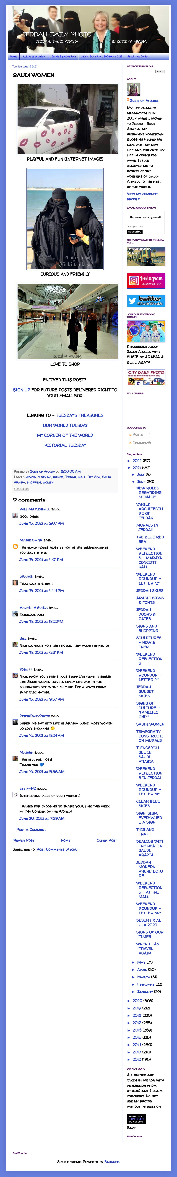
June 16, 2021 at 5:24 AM (42, 735)
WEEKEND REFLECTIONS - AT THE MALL (149, 890)
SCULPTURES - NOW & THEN (148, 642)
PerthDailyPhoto (35, 716)
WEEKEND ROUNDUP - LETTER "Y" (148, 675)
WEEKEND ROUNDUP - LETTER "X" (148, 790)
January (145, 991)
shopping (34, 482)
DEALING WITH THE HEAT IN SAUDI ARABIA (150, 848)
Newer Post (23, 840)
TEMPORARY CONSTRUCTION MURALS (149, 736)
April (142, 969)
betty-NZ (28, 788)
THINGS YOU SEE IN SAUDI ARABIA (147, 754)
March (144, 977)
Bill (23, 638)
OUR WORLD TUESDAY (65, 425)
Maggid (26, 752)
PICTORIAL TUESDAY (65, 445)
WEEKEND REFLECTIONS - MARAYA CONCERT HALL (149, 558)
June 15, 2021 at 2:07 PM (42, 523)
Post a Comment (31, 829)
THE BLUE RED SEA (150, 539)
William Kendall (35, 509)
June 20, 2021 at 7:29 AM (42, 818)
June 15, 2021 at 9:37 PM (42, 699)
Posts (136, 434)
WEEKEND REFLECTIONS (149, 659)
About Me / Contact (139, 57)
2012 (137, 1059)
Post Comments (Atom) (57, 849)
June (142, 481)
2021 (137, 468)
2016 (138, 1030)
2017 (137, 1022)
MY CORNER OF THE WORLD (65, 435)
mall (82, 477)
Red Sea (93, 477)
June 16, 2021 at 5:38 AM (42, 771)
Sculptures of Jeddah (34, 57)
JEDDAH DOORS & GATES (145, 614)
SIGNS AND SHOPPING (147, 628)
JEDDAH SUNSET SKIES (145, 691)
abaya (31, 477)
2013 (137, 1052)
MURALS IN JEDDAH (147, 527)
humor (58, 477)
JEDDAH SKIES (149, 590)
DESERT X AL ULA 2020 (148, 923)
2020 (138, 1000)
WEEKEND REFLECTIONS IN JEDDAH (149, 773)
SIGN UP (21, 390)
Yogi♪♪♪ (26, 669)
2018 (138, 1015)
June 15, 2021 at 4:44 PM (42, 590)
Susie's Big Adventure (64, 57)
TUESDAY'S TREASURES (79, 415)
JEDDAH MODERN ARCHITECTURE (149, 869)
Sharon (26, 576)
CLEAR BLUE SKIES (148, 804)
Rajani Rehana (34, 607)
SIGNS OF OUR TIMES (150, 934)
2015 (137, 1037)
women (48, 482)
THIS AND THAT (145, 832)
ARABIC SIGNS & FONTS (150, 600)
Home (13, 57)
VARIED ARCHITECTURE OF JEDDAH (149, 511)
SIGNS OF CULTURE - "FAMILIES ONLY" (148, 710)
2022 (138, 460)
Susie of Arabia (144, 100)
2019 (137, 1008)
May (141, 962)
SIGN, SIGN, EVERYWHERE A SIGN (149, 818)
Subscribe (134, 231)
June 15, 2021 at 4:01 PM (41, 559)
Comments (140, 442)
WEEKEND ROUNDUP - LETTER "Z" (148, 579)
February (146, 984)
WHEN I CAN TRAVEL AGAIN (147, 949)
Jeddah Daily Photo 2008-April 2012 (101, 57)
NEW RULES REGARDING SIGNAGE (148, 493)
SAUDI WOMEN (150, 724)
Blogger (111, 1161)
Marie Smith (31, 540)
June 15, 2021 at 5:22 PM (41, 621)
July (141, 474)
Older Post (107, 840)
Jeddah (70, 477)
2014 (137, 1044)
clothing (44, 477)
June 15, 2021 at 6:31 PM (41, 652)
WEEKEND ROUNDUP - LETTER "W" (148, 908)
